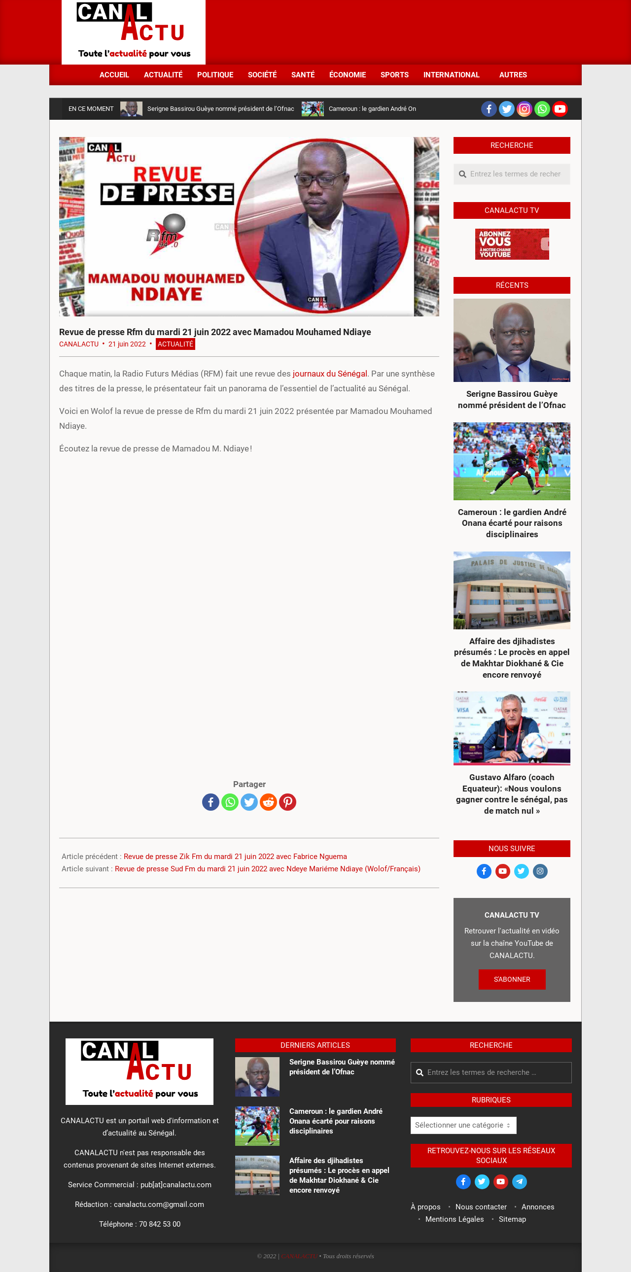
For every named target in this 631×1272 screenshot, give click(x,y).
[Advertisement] (389, 31)
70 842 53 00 (159, 1224)
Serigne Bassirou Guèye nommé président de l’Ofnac (220, 108)
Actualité (175, 344)
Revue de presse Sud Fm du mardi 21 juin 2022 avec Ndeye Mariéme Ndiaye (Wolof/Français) (268, 868)
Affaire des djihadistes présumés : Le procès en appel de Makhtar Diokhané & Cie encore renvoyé (512, 658)
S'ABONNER (512, 979)
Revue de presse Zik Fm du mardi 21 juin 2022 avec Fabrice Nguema (235, 856)
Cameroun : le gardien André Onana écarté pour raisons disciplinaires (512, 523)
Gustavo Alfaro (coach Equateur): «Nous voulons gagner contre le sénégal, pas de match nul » (512, 794)
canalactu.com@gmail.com (159, 1204)
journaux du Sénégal (330, 373)
